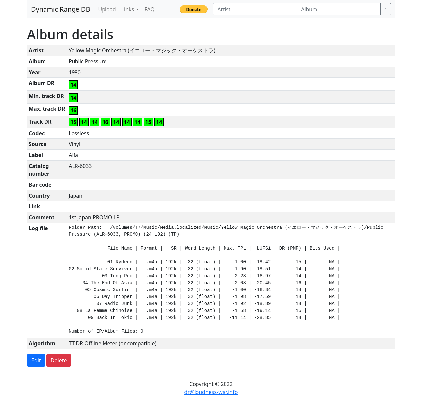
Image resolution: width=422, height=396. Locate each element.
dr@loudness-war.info (211, 392)
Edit (36, 360)
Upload (107, 9)
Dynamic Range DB (60, 9)
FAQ (149, 9)
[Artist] (255, 9)
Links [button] (128, 9)
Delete (59, 360)
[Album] (339, 9)
